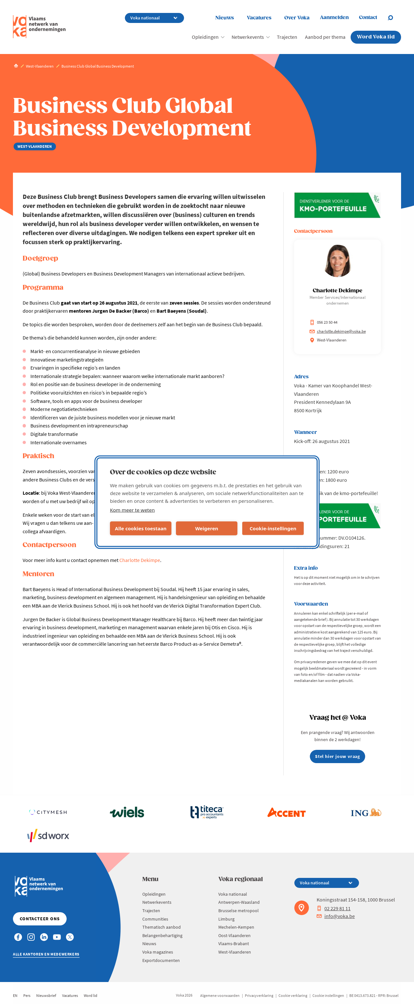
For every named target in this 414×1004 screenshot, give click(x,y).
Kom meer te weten (132, 509)
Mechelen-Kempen (236, 927)
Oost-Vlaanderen (234, 935)
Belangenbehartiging (162, 935)
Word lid (90, 995)
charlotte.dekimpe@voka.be (338, 331)
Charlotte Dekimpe (139, 560)
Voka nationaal (232, 894)
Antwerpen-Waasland (239, 902)
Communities (155, 919)
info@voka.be (336, 916)
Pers (26, 995)
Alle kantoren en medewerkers (46, 954)
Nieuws (224, 18)
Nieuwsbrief (46, 995)
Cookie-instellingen (273, 528)
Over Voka (297, 18)
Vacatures (259, 18)
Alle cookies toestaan (140, 528)
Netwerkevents (248, 37)
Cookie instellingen (328, 995)
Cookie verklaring (292, 995)
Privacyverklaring (259, 995)
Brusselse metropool (238, 910)
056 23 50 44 (323, 322)
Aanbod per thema (325, 37)
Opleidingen (205, 37)
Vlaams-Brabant (233, 943)
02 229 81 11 (334, 908)
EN (15, 995)
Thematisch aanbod (161, 927)
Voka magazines (157, 952)
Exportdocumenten (161, 960)
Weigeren (206, 528)
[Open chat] (394, 18)
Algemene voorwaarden (220, 995)
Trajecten (287, 37)
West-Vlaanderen (234, 952)
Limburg (226, 919)
